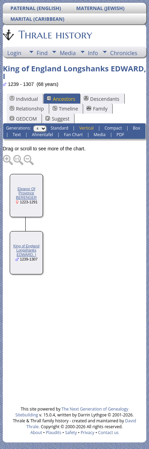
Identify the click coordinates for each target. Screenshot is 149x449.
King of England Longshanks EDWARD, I (26, 250)
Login (14, 53)
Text (16, 135)
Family (97, 108)
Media (68, 53)
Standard (59, 128)
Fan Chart (73, 135)
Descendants (101, 99)
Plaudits (53, 432)
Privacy (88, 432)
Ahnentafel (42, 135)
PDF (120, 135)
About (36, 432)
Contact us (108, 432)
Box (136, 128)
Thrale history (54, 35)
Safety (71, 432)
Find (42, 53)
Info (93, 53)
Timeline (65, 108)
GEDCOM (23, 118)
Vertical (86, 128)
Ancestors (61, 99)
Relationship (27, 108)
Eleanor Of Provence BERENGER (26, 193)
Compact (113, 128)
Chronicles (123, 53)
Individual (24, 99)
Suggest (57, 118)
